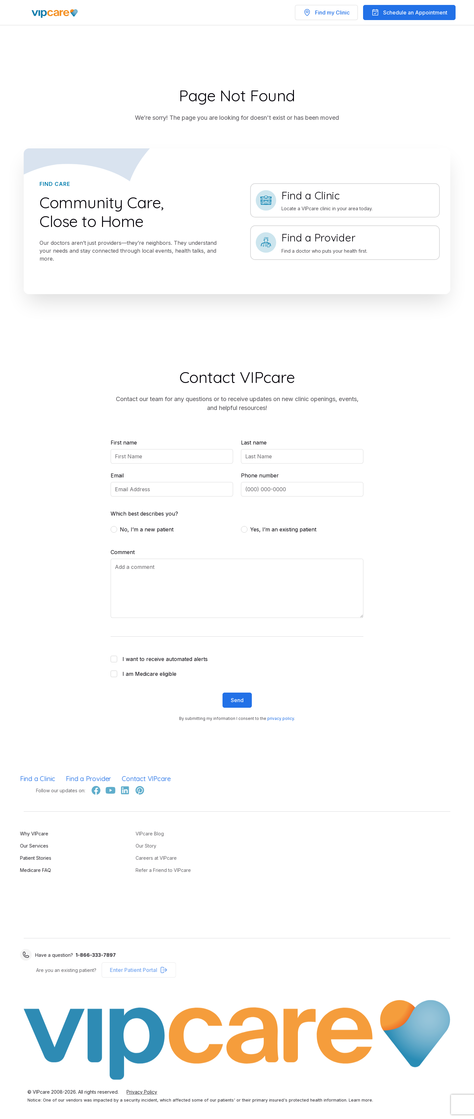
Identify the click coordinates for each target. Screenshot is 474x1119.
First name (124, 442)
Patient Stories (19, 858)
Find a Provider (72, 779)
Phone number (260, 475)
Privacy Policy (158, 1092)
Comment (123, 552)
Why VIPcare (18, 833)
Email (117, 475)
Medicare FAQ (19, 870)
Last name (254, 442)
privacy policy (280, 718)
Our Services (18, 846)
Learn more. (377, 1100)
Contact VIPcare (130, 779)
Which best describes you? (144, 513)
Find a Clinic (21, 779)
